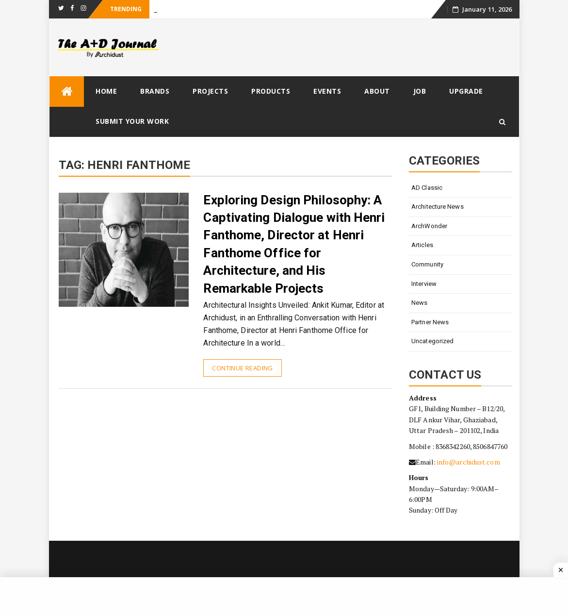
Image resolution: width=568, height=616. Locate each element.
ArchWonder (429, 226)
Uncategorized (432, 341)
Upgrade (466, 91)
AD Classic (426, 187)
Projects (210, 91)
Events (327, 91)
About (377, 91)
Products (270, 91)
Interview (424, 283)
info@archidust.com (468, 461)
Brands (154, 91)
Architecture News (437, 206)
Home (106, 91)
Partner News (430, 322)
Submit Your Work (132, 121)
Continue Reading (242, 368)
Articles (422, 245)
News (419, 302)
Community (427, 264)
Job (419, 91)
